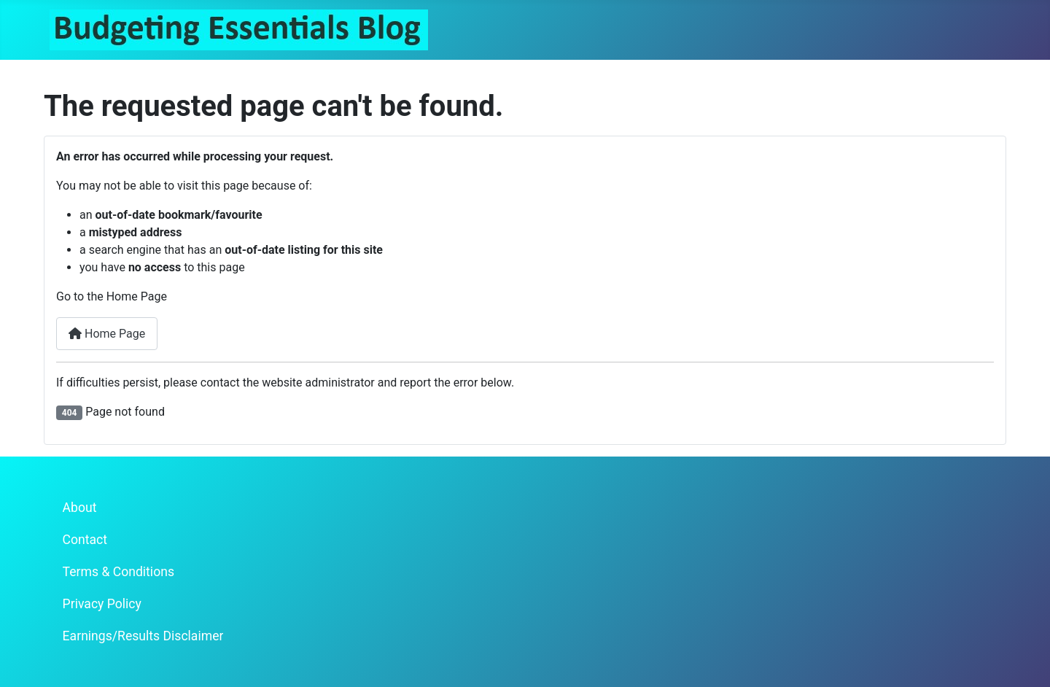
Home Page (107, 334)
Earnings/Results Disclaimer (143, 636)
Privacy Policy (102, 604)
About (80, 507)
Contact (85, 539)
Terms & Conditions (118, 571)
